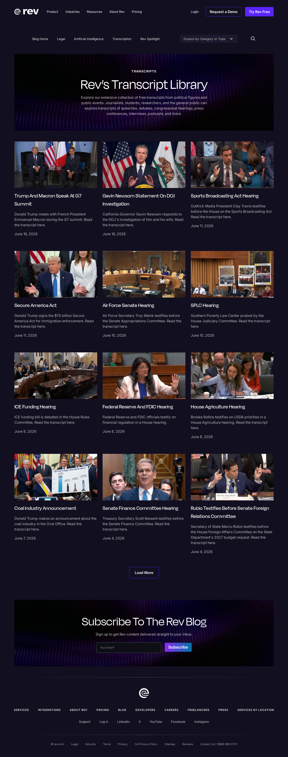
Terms (107, 744)
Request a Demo (224, 11)
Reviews (187, 744)
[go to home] (144, 693)
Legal (61, 39)
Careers (171, 710)
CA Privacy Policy (146, 744)
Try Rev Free (259, 11)
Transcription (121, 39)
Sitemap (170, 744)
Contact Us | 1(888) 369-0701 (218, 744)
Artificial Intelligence (89, 39)
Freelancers (198, 710)
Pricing (103, 710)
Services (21, 710)
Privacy (123, 744)
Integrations (49, 710)
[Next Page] (144, 572)
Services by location (255, 710)
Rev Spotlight (150, 39)
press (223, 710)
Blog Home (40, 39)
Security (90, 744)
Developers (145, 710)
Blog (122, 710)
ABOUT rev (79, 710)
